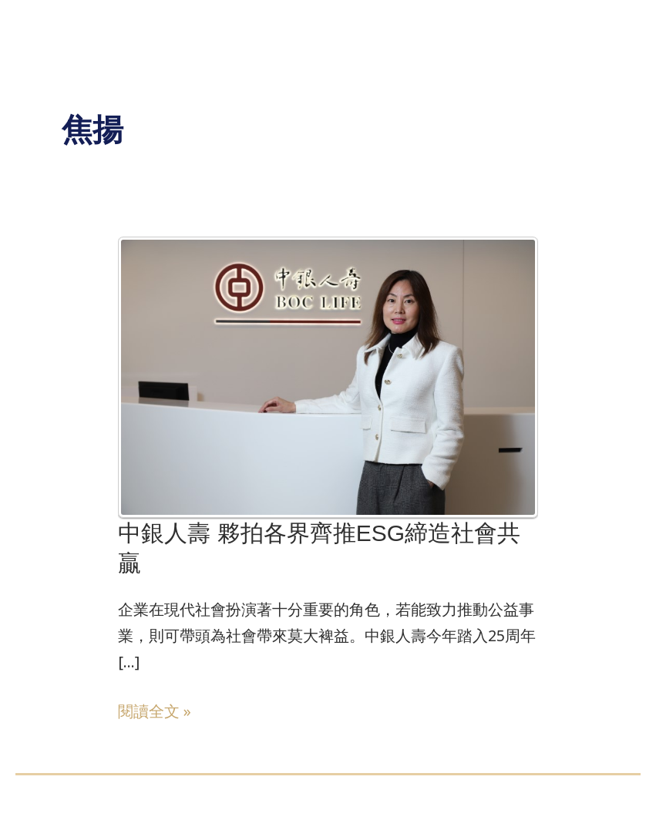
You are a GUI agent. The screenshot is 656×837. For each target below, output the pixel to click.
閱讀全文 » (154, 709)
